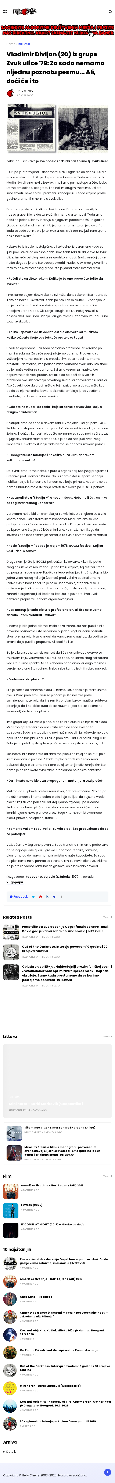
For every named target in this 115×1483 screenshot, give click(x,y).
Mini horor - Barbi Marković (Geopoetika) (46, 1103)
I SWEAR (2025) (31, 1205)
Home (11, 44)
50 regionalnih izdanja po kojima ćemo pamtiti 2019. (58, 1421)
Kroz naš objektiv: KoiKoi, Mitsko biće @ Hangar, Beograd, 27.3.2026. (62, 1332)
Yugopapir (15, 882)
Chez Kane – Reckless (36, 1297)
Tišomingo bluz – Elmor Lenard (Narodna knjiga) (59, 1127)
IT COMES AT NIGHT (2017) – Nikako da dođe (53, 1224)
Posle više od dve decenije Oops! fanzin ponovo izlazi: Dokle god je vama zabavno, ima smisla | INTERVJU (65, 929)
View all (107, 917)
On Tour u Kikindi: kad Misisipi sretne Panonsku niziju (59, 1350)
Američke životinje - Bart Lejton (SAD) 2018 (52, 1185)
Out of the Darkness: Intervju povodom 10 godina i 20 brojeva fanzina (65, 948)
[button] (62, 897)
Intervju (24, 44)
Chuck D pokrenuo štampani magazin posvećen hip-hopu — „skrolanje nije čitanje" (64, 1314)
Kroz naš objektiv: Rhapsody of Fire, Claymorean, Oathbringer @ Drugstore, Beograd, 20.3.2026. (65, 1403)
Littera (14, 1097)
